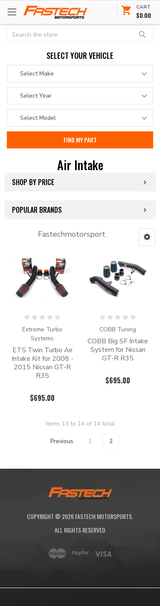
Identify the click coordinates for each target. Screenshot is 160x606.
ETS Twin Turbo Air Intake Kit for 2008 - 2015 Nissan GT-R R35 (42, 362)
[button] (147, 237)
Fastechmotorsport (71, 234)
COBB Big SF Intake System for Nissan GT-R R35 (117, 349)
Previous (56, 441)
